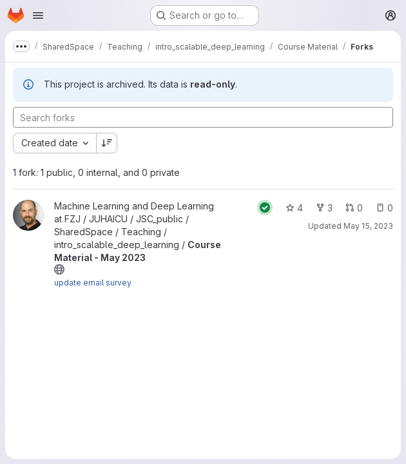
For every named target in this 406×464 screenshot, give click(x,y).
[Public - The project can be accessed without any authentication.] (59, 269)
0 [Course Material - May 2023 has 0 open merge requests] (354, 207)
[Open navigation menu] (38, 15)
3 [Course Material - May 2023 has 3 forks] (324, 207)
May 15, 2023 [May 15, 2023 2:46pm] (368, 226)
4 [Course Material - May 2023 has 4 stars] (294, 207)
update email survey (92, 282)
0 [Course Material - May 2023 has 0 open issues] (384, 207)
